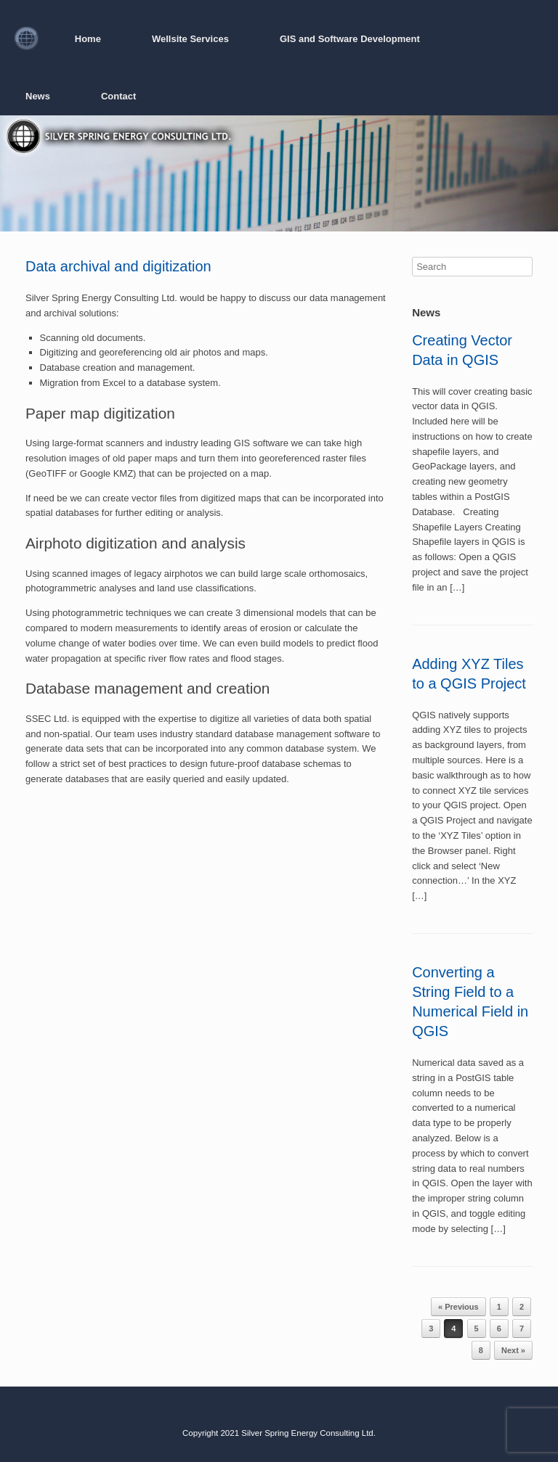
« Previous (458, 1306)
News (37, 96)
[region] (279, 173)
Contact (118, 96)
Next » (513, 1350)
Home (88, 38)
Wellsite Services (190, 38)
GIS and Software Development (350, 38)
